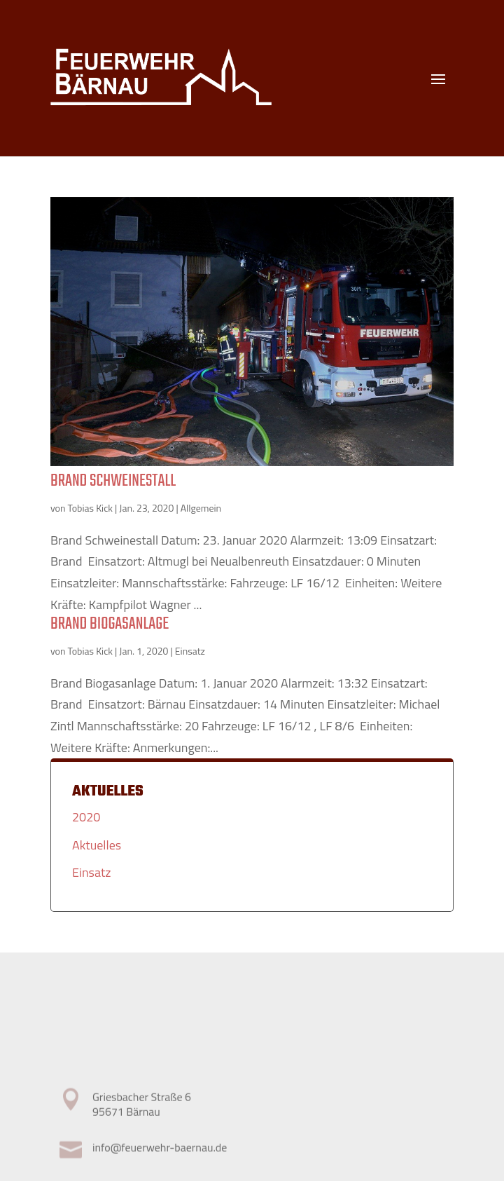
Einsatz (190, 650)
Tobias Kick (90, 507)
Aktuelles (96, 844)
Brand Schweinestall (113, 481)
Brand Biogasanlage (109, 624)
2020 (86, 816)
